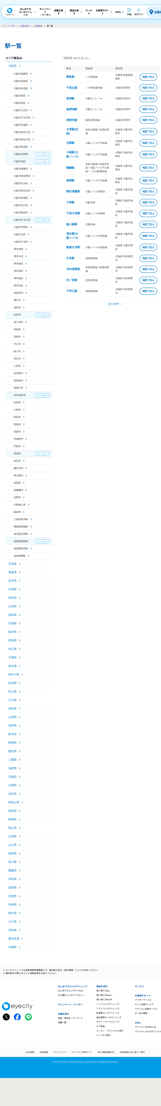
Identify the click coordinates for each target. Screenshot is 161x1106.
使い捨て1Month (104, 999)
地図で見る (148, 76)
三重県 (12, 759)
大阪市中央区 (21, 241)
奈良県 (12, 793)
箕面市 (17, 424)
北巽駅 (70, 142)
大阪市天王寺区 (22, 117)
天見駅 (70, 258)
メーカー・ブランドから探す (109, 1030)
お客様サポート (143, 995)
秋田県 (12, 597)
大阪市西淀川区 (22, 132)
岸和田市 (18, 292)
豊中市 (17, 300)
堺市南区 (18, 278)
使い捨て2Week (103, 994)
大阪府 (12, 65)
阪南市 (17, 512)
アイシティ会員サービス (146, 1008)
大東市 (17, 409)
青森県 (12, 572)
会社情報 (30, 1052)
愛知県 (12, 751)
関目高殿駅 (73, 191)
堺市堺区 (18, 249)
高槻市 (17, 329)
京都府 (12, 776)
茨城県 (12, 623)
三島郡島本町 (21, 519)
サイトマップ (59, 1052)
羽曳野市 (18, 439)
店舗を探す (25, 26)
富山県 (12, 691)
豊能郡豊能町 (21, 526)
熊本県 (12, 913)
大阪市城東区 (21, 168)
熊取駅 (70, 76)
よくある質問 (141, 1013)
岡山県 (12, 827)
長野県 (12, 725)
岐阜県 (12, 734)
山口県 (12, 844)
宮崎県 (12, 930)
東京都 (12, 665)
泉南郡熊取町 (21, 541)
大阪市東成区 (21, 146)
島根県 (12, 819)
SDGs (137, 1022)
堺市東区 (18, 263)
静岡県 (12, 742)
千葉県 (12, 657)
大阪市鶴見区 (21, 212)
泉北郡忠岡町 (21, 533)
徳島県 (12, 853)
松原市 (17, 402)
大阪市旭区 (20, 161)
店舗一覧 (62, 1022)
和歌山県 (13, 802)
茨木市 (17, 358)
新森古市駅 (73, 247)
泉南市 (17, 482)
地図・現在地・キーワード (70, 1017)
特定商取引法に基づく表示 (132, 1052)
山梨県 (12, 717)
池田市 (17, 307)
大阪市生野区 (21, 154)
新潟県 (12, 683)
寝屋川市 (18, 387)
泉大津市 (18, 322)
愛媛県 (12, 870)
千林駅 (70, 202)
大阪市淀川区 (21, 205)
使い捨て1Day (103, 990)
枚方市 (17, 351)
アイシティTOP (8, 26)
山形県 (12, 606)
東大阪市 (18, 475)
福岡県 (12, 887)
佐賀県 (12, 896)
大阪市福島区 (21, 81)
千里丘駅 (71, 87)
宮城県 (12, 589)
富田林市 (18, 380)
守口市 (17, 344)
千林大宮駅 (73, 213)
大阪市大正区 (21, 110)
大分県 (12, 921)
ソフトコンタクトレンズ (107, 1008)
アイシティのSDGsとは (145, 1026)
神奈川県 (13, 674)
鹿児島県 (13, 938)
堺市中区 (18, 256)
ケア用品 (100, 1026)
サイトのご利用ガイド (81, 1052)
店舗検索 (38, 26)
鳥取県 (12, 810)
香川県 (12, 861)
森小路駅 (71, 224)
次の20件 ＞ (115, 303)
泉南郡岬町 (20, 555)
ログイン (138, 14)
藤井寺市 (18, 468)
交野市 (17, 497)
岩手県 (12, 580)
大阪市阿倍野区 (22, 176)
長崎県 (12, 904)
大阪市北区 (20, 234)
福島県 (12, 614)
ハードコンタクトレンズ (107, 1003)
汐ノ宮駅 (71, 280)
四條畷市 (18, 490)
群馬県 (12, 640)
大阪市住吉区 (21, 183)
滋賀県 (12, 768)
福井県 (12, 708)
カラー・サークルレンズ (107, 1021)
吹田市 (17, 314)
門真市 (17, 446)
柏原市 (17, 431)
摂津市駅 (71, 120)
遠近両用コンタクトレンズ (108, 1017)
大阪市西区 (20, 95)
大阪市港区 (20, 103)
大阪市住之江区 (22, 219)
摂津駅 (70, 98)
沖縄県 (12, 947)
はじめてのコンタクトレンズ (72, 986)
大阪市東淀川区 (22, 139)
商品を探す (102, 986)
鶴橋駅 (70, 167)
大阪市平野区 (21, 227)
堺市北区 (18, 285)
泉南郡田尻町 (21, 548)
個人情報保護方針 (106, 1052)
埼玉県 (12, 648)
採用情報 (44, 1052)
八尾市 (17, 365)
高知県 (12, 878)
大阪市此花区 (21, 88)
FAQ (129, 14)
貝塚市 (17, 336)
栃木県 (12, 631)
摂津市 (17, 453)
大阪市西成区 (21, 198)
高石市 (17, 460)
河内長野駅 (73, 269)
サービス (139, 986)
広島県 (12, 836)
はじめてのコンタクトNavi (70, 990)
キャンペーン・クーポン (70, 1004)
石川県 (12, 700)
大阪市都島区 (21, 73)
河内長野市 (20, 395)
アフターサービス (143, 999)
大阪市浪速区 (21, 124)
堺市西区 (18, 271)
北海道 (12, 563)
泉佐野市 (18, 373)
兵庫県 (12, 785)
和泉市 (17, 417)
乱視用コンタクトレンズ (107, 1012)
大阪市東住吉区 (22, 190)
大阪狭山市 (20, 504)
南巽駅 (70, 180)
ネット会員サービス (144, 1004)
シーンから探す (103, 1034)
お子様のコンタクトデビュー (71, 994)
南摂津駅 (71, 109)
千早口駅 (71, 291)
